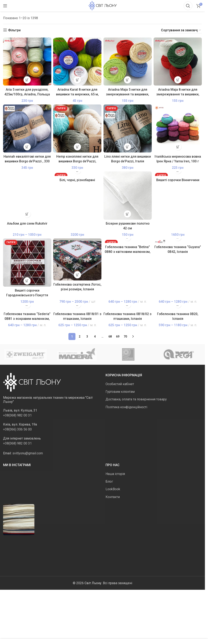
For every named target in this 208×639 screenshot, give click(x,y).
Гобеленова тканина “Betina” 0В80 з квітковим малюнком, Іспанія (128, 251)
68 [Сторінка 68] (110, 336)
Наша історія (115, 474)
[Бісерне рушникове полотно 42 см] (127, 195)
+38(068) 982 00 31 (17, 415)
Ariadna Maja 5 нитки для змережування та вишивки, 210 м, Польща (127, 94)
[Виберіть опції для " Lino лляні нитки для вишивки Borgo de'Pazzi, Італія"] (127, 146)
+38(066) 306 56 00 (17, 429)
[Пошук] (188, 6)
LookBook (113, 489)
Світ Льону (93, 583)
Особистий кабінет (120, 384)
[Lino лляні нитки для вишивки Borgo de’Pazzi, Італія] (127, 128)
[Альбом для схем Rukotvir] (27, 195)
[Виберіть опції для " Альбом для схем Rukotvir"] (27, 214)
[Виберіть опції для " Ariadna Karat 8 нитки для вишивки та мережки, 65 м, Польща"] (77, 79)
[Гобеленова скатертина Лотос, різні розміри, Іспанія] (77, 259)
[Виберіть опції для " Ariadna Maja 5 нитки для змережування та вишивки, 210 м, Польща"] (127, 79)
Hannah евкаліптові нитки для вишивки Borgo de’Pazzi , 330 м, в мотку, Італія (27, 161)
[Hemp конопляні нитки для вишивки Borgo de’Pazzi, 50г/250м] (77, 128)
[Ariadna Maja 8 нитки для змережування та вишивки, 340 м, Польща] (178, 62)
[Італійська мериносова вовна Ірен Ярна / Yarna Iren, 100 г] (178, 128)
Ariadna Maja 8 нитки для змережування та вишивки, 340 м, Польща (178, 94)
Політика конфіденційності (126, 407)
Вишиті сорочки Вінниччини (178, 180)
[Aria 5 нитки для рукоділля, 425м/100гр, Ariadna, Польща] (27, 62)
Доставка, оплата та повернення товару (136, 399)
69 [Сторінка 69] (117, 336)
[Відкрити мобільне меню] (5, 6)
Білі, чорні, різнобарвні (77, 180)
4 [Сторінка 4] (95, 336)
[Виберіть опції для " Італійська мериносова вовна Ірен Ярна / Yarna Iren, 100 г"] (177, 146)
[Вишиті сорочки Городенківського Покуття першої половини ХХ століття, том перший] (27, 262)
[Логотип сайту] (102, 5)
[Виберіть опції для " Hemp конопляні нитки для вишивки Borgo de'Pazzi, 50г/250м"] (77, 146)
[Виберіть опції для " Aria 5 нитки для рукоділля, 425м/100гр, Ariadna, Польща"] (27, 79)
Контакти (113, 497)
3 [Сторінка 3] (87, 336)
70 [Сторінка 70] (125, 336)
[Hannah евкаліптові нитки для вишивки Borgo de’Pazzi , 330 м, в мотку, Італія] (27, 128)
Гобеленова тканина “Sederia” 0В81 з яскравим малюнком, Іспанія (27, 318)
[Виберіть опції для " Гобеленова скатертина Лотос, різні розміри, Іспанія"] (77, 274)
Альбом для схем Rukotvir (27, 223)
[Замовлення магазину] (181, 30)
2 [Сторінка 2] (79, 336)
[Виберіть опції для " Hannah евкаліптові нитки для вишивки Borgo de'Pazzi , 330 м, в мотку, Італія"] (27, 146)
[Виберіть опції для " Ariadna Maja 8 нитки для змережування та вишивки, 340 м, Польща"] (177, 79)
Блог (109, 482)
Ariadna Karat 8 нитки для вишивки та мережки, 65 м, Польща (77, 94)
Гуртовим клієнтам (120, 392)
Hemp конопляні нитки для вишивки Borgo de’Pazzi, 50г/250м (77, 161)
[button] (127, 214)
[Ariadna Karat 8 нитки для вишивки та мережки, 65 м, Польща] (77, 62)
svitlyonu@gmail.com (27, 453)
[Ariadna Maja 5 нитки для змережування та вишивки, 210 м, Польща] (127, 62)
